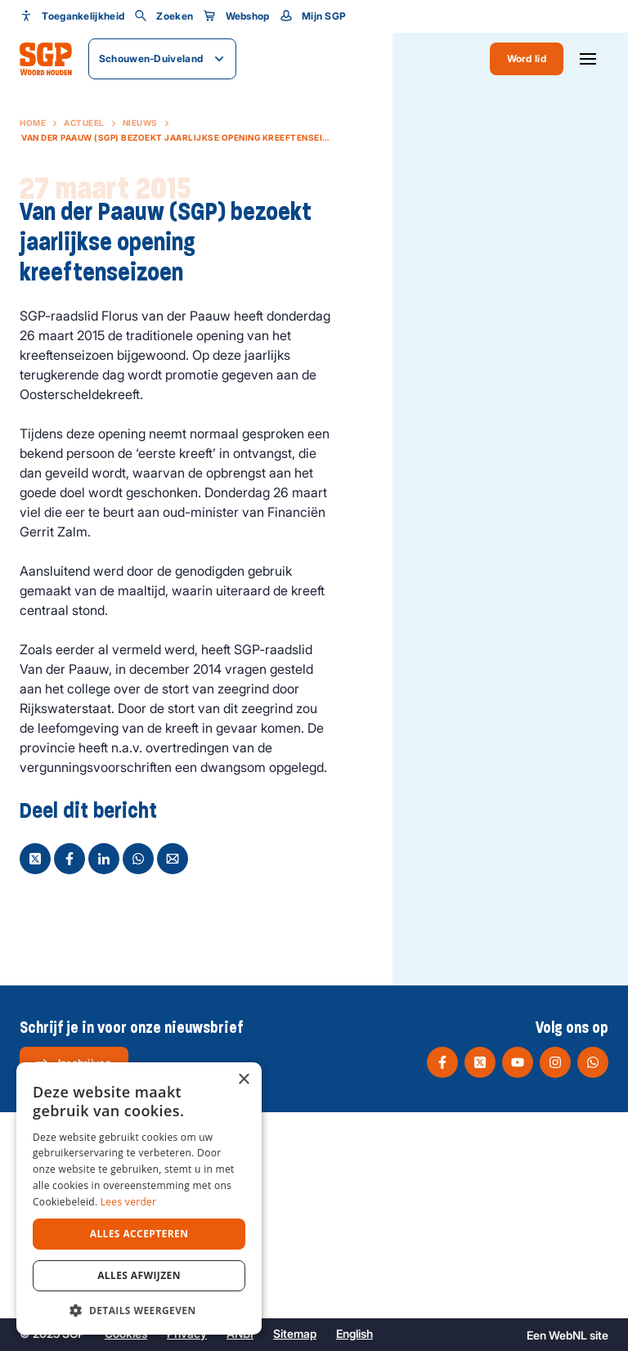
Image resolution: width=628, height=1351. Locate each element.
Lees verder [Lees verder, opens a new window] (129, 1202)
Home (33, 123)
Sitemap (294, 1333)
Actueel (84, 123)
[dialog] (139, 1198)
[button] (139, 1310)
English (354, 1333)
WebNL (568, 1335)
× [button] (243, 1080)
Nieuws (140, 123)
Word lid (526, 58)
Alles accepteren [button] (139, 1234)
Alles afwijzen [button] (139, 1275)
